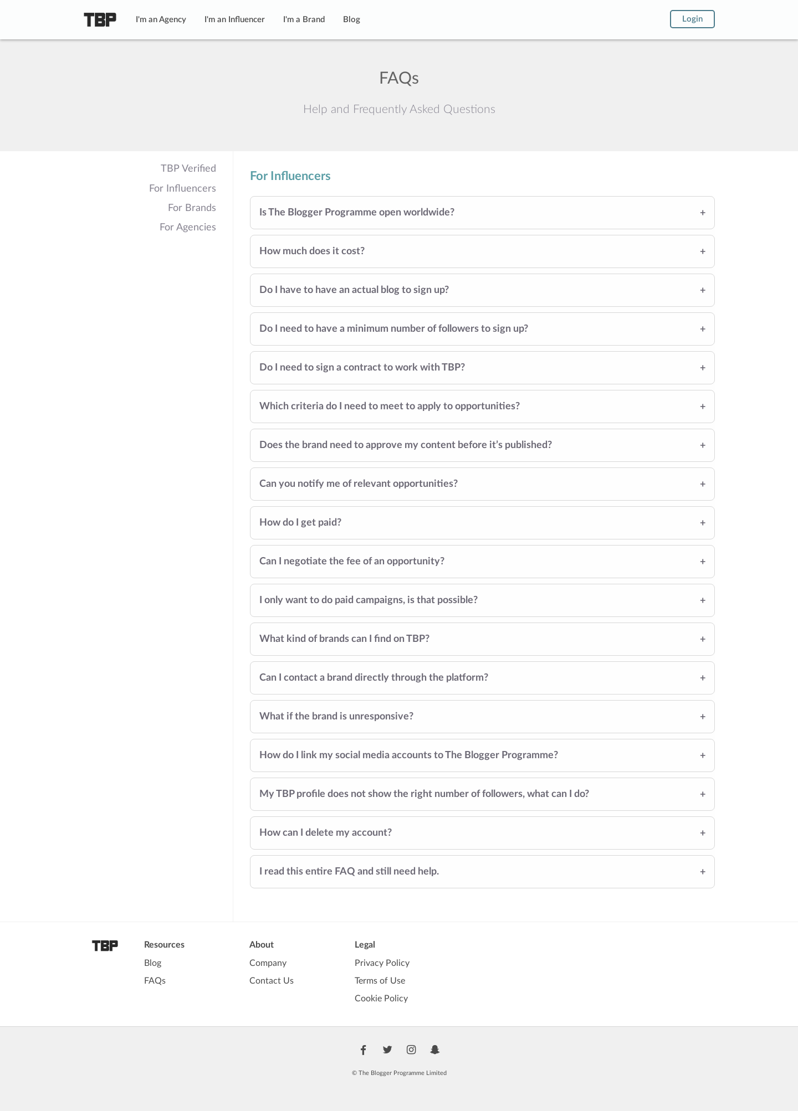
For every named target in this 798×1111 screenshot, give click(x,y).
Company (268, 963)
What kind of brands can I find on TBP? (344, 639)
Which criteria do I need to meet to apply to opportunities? (389, 407)
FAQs (155, 980)
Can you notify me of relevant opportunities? (358, 484)
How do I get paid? (300, 523)
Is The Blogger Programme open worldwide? (356, 213)
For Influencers (182, 189)
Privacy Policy (382, 963)
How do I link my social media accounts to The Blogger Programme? (408, 755)
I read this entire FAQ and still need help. (349, 872)
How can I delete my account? (325, 833)
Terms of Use (380, 980)
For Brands (192, 208)
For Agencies (188, 228)
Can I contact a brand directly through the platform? (373, 678)
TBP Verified (188, 169)
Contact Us (271, 980)
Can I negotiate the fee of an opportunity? (351, 562)
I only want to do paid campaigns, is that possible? (368, 600)
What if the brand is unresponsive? (336, 717)
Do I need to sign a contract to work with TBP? (362, 368)
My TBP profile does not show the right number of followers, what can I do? (424, 794)
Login (692, 19)
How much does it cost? (312, 251)
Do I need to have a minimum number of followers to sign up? (393, 329)
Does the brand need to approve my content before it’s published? (405, 445)
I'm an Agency (161, 20)
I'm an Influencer (234, 20)
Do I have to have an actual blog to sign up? (354, 290)
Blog (351, 20)
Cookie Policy (381, 998)
